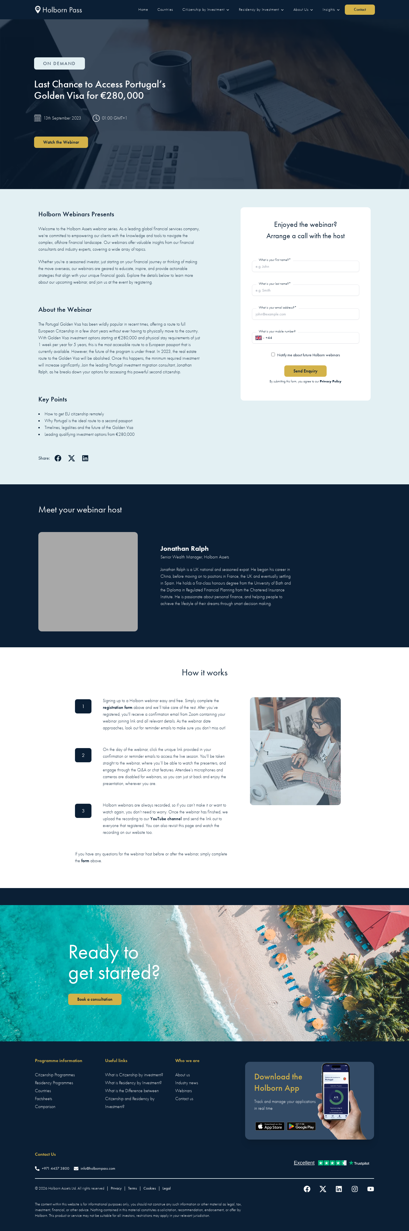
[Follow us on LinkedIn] (338, 1189)
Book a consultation (94, 999)
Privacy (116, 1188)
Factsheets (43, 1098)
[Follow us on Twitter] (323, 1189)
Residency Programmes (54, 1082)
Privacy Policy (330, 381)
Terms (132, 1188)
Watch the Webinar (61, 142)
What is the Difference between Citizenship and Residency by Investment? (132, 1098)
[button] (143, 10)
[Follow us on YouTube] (370, 1189)
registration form (117, 707)
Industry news (186, 1082)
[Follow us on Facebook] (307, 1189)
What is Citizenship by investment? (134, 1074)
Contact (360, 9)
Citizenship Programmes (55, 1074)
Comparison (45, 1106)
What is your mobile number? (277, 331)
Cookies (149, 1188)
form (85, 860)
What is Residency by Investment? (133, 1082)
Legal (166, 1188)
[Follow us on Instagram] (354, 1189)
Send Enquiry (305, 371)
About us (182, 1074)
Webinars (183, 1090)
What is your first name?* (275, 260)
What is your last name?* (275, 284)
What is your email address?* (278, 307)
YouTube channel (166, 818)
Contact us (184, 1098)
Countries (43, 1090)
